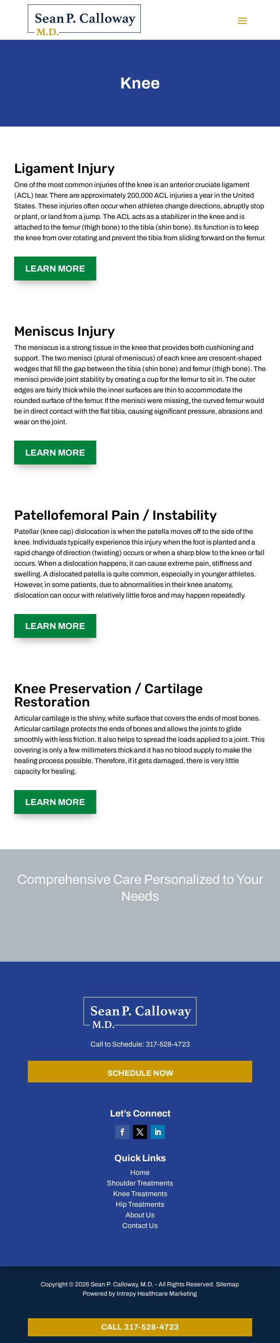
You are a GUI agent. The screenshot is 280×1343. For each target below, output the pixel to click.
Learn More (55, 268)
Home (140, 1172)
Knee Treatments (140, 1193)
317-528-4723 (168, 1044)
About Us (140, 1215)
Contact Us (140, 1225)
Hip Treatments (140, 1204)
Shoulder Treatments (140, 1183)
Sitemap (227, 1284)
